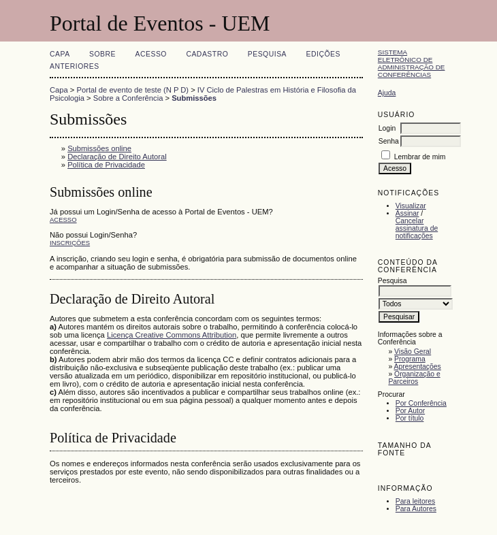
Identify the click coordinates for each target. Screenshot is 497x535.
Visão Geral (412, 351)
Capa (60, 54)
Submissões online (99, 148)
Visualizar (411, 206)
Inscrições (70, 242)
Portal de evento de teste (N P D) (133, 90)
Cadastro (207, 54)
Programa (410, 359)
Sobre (102, 54)
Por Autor (410, 411)
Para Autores (416, 509)
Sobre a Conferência (128, 98)
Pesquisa (267, 54)
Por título (410, 418)
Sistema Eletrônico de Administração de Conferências (411, 63)
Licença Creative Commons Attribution (171, 335)
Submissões (194, 98)
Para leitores (415, 501)
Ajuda (387, 93)
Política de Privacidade (106, 165)
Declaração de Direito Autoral (117, 156)
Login (387, 128)
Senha (389, 141)
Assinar (407, 213)
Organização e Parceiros (414, 377)
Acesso (151, 54)
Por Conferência (421, 403)
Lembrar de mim (420, 157)
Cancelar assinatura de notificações (417, 228)
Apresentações (417, 366)
